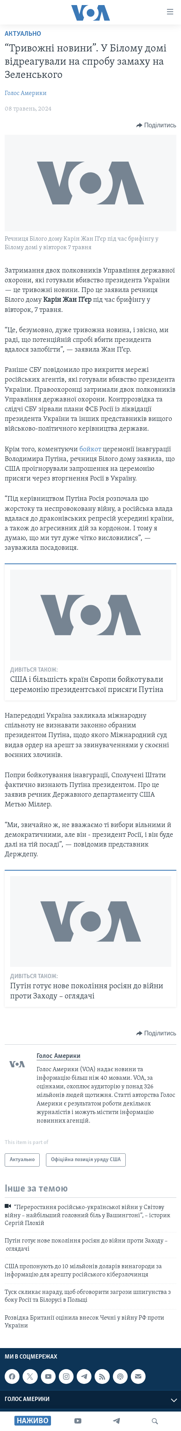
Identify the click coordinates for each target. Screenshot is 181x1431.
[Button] (156, 125)
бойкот (90, 449)
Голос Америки (26, 93)
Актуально (23, 34)
